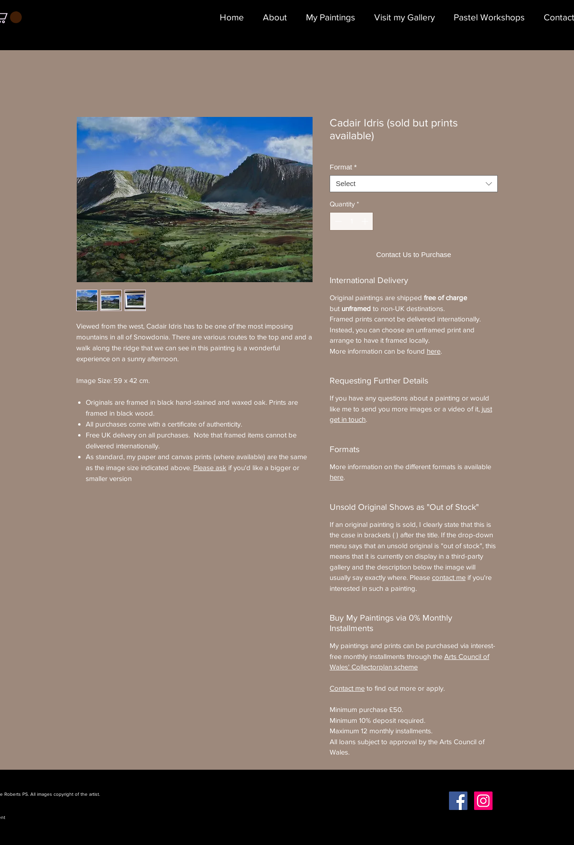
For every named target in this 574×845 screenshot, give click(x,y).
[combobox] (414, 183)
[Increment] (365, 221)
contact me (449, 577)
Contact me (347, 688)
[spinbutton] (351, 221)
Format (343, 167)
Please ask (209, 467)
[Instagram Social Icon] (483, 801)
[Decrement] (337, 221)
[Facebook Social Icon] (458, 801)
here (433, 351)
